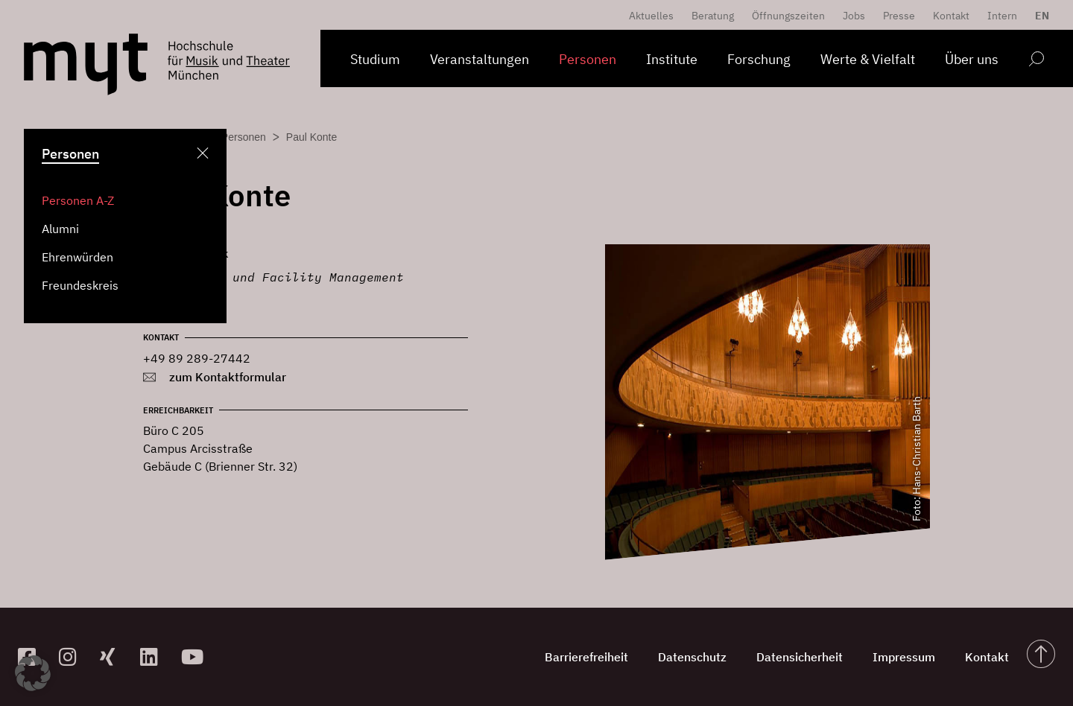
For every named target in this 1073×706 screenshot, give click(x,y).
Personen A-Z (78, 200)
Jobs (854, 15)
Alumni (60, 228)
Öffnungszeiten (788, 15)
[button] (33, 673)
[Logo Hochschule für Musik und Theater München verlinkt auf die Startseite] (86, 64)
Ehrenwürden (77, 256)
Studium (375, 59)
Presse (899, 15)
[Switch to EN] (1038, 15)
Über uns (971, 59)
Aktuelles (651, 15)
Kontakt (951, 15)
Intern (1002, 15)
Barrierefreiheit (586, 656)
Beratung (712, 15)
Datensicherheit (799, 656)
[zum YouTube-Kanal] (195, 656)
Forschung (759, 59)
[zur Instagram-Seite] (73, 656)
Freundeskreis (80, 285)
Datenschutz (692, 656)
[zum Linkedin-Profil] (154, 656)
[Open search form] (1036, 61)
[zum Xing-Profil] (114, 656)
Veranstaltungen (479, 59)
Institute (671, 59)
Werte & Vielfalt (867, 59)
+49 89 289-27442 (196, 358)
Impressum (904, 656)
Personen (587, 59)
